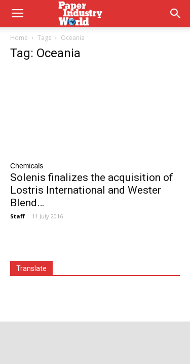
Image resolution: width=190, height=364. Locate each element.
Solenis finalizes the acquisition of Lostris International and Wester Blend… (91, 190)
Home (19, 37)
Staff (17, 216)
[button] (176, 13)
